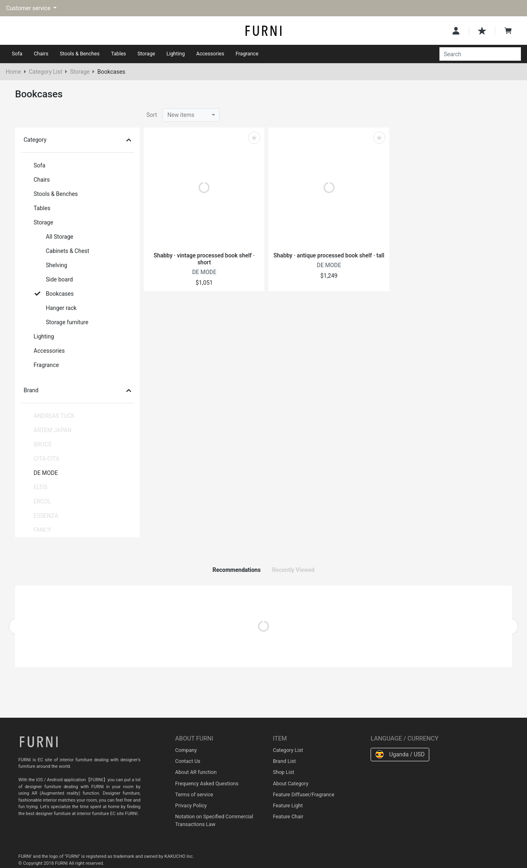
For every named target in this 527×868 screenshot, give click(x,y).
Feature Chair (288, 816)
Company (186, 750)
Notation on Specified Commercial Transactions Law (214, 820)
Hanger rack (56, 308)
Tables (118, 54)
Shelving (51, 265)
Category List (45, 71)
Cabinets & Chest (62, 251)
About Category (290, 783)
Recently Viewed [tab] (293, 570)
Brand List (284, 761)
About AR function (196, 772)
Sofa (17, 54)
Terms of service (194, 794)
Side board (54, 279)
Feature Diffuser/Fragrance (303, 794)
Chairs (41, 54)
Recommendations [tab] (237, 570)
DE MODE (40, 473)
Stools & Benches (80, 54)
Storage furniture (61, 322)
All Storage (54, 236)
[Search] (475, 54)
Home (13, 71)
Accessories (210, 54)
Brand (77, 390)
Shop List (283, 772)
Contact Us (187, 761)
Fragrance (247, 54)
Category (77, 139)
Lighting (176, 54)
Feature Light (288, 805)
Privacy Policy (191, 805)
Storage (146, 54)
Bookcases (54, 293)
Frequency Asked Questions (207, 783)
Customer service (29, 8)
